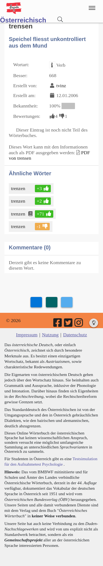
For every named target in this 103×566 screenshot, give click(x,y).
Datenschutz (75, 334)
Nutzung (50, 334)
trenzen (18, 188)
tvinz (61, 85)
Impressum (26, 334)
